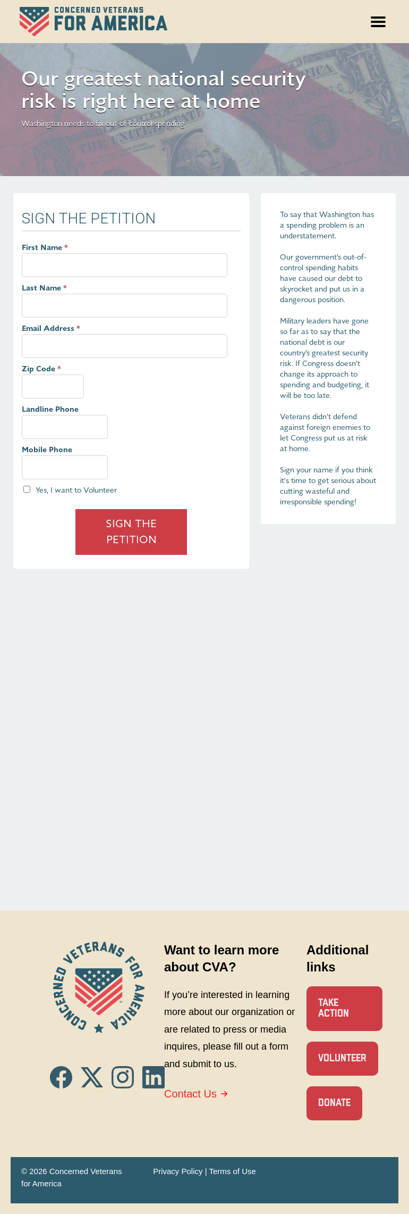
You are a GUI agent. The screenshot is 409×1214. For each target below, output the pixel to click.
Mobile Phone (47, 450)
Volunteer (342, 1058)
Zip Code (38, 369)
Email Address (48, 328)
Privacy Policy (177, 1171)
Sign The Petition (131, 532)
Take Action (333, 1008)
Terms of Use (232, 1171)
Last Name (41, 288)
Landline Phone (50, 409)
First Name (42, 248)
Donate (334, 1103)
